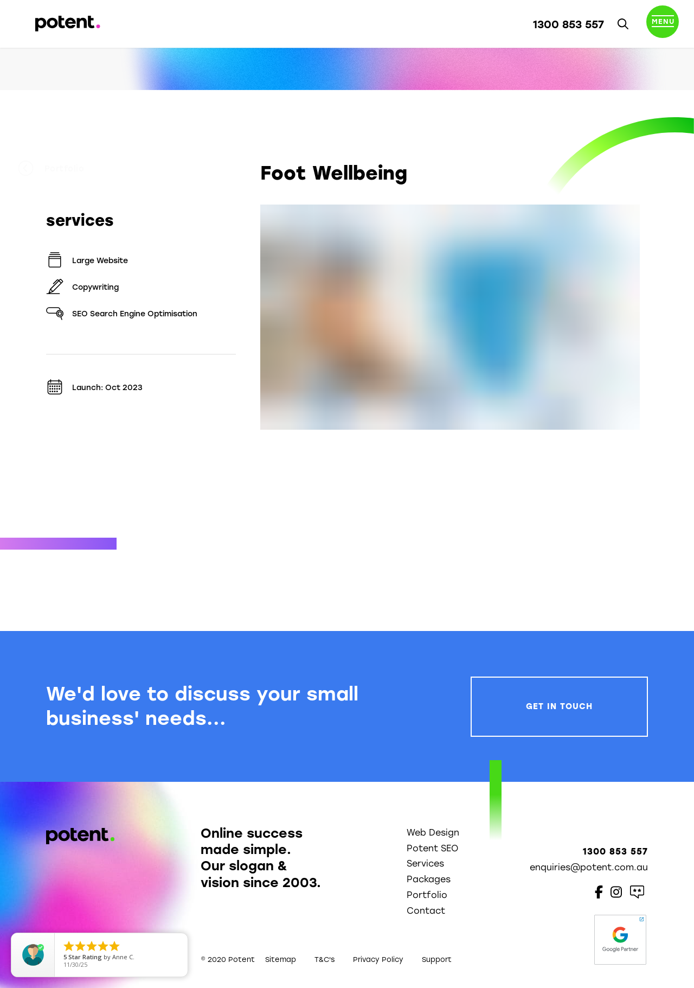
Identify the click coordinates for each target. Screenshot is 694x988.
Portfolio (79, 169)
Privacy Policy (378, 959)
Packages (429, 879)
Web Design (433, 832)
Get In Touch (559, 706)
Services (425, 863)
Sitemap (280, 959)
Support (437, 959)
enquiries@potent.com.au (589, 867)
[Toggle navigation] (662, 24)
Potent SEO (432, 848)
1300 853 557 (568, 24)
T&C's (324, 959)
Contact (426, 911)
